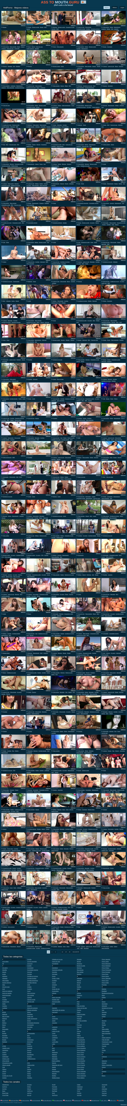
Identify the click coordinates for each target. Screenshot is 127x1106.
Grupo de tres (106, 242)
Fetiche (34, 144)
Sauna (103, 1001)
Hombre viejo (55, 999)
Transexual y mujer (107, 1042)
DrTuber (29, 1084)
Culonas (105, 66)
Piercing (5, 66)
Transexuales (16, 281)
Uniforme (104, 1056)
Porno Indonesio (81, 1075)
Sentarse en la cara (31, 87)
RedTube (54, 1091)
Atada (4, 1004)
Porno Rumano (106, 972)
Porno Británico (81, 1050)
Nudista (79, 987)
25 (66, 952)
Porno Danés (80, 1058)
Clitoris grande (106, 144)
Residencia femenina (107, 993)
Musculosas (13, 946)
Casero (103, 557)
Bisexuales (5, 1029)
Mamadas (59, 125)
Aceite (62, 66)
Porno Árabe (105, 982)
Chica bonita (88, 27)
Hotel (113, 224)
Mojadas (37, 48)
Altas (3, 984)
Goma (53, 976)
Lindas (78, 166)
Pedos (78, 1012)
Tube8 (78, 1084)
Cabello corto (105, 850)
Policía (79, 1035)
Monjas (79, 961)
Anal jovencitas (6, 995)
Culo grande (10, 438)
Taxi (103, 1027)
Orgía (91, 242)
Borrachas (5, 1037)
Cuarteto (55, 946)
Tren (103, 1048)
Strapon (94, 66)
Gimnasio (35, 379)
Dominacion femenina (83, 203)
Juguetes (116, 29)
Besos (18, 46)
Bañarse (30, 125)
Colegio (4, 1078)
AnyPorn (4, 1087)
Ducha (13, 301)
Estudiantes (30, 1054)
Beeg (3, 1091)
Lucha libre (55, 1042)
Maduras (59, 809)
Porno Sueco (105, 976)
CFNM (4, 1046)
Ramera (72, 340)
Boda (3, 1031)
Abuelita (4, 970)
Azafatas (4, 1008)
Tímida (104, 1050)
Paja (4, 144)
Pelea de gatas (81, 1014)
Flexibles (109, 224)
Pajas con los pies (81, 420)
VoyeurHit (104, 1084)
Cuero (29, 991)
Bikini (3, 1027)
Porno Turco (105, 980)
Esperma (29, 1046)
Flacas (41, 164)
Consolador (110, 496)
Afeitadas (10, 66)
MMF (17, 126)
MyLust (29, 1095)
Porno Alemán (81, 1044)
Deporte (19, 946)
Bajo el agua (5, 1016)
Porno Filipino (80, 1063)
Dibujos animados (32, 1010)
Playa (78, 1033)
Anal (61, 438)
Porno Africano (81, 1042)
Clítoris (112, 144)
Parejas (104, 224)
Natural (28, 29)
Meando (119, 457)
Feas (28, 1067)
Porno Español (81, 1061)
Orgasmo (104, 29)
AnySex (4, 1089)
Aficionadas (105, 222)
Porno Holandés (81, 1071)
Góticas (103, 713)
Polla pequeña (60, 46)
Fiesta (54, 46)
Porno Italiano (80, 1078)
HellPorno (23, 25)
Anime (4, 997)
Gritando (54, 984)
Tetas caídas (6, 535)
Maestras (54, 1056)
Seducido (104, 1006)
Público (115, 398)
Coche (4, 1073)
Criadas (47, 829)
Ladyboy (54, 1029)
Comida (29, 959)
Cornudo (29, 972)
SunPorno (55, 1095)
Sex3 (53, 1093)
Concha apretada (5, 596)
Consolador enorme (93, 203)
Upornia (79, 1093)
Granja (54, 982)
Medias (108, 29)
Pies (13, 751)
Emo (79, 379)
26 (69, 952)
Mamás (37, 418)
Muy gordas (80, 972)
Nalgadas (79, 978)
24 (62, 952)
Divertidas (30, 1014)
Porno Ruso (105, 974)
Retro (103, 995)
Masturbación (117, 27)
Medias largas (55, 107)
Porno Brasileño (81, 1048)
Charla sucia (5, 1058)
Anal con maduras (7, 991)
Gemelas (54, 972)
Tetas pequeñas (10, 87)
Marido (43, 829)
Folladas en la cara (85, 166)
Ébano (66, 86)
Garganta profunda (95, 29)
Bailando (80, 125)
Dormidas (29, 1027)
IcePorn (29, 1093)
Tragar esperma (30, 48)
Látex (53, 1044)
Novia (29, 46)
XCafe (103, 1087)
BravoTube (5, 1093)
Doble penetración (66, 105)
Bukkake (4, 1042)
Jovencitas (16, 48)
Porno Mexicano (106, 963)
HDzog (29, 1089)
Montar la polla (35, 27)
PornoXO (54, 1089)
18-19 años (5, 961)
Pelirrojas (94, 301)
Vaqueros (104, 1061)
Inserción (54, 1008)
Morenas (55, 27)
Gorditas (117, 829)
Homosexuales (56, 1001)
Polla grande (36, 125)
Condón (29, 965)
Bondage (4, 1035)
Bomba (112, 868)
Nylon (111, 457)
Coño (28, 984)
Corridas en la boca (81, 107)
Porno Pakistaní (106, 965)
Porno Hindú (80, 1069)
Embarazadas (31, 1033)
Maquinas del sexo (57, 1065)
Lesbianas (13, 86)
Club (79, 183)
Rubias (29, 27)
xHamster (104, 1089)
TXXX (78, 1091)
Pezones (79, 1025)
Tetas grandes (13, 46)
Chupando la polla (70, 27)
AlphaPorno (5, 1084)
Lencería (112, 203)
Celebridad (5, 1056)
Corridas (88, 29)
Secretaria (109, 46)
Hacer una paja (81, 477)
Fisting (20, 398)
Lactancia (54, 1027)
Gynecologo (55, 991)
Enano (29, 1037)
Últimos (115, 7)
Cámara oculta (85, 770)
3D (3, 963)
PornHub (54, 1087)
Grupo (72, 105)
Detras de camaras (32, 1008)
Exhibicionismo (31, 1058)
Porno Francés (65, 126)
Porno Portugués (106, 970)
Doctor (79, 770)
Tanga (33, 496)
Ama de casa (6, 987)
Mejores (107, 7)
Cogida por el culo (7, 125)
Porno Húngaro (81, 1073)
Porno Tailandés (106, 978)
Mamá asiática (56, 1061)
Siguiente (75, 952)
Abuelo (4, 972)
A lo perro (89, 107)
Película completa (82, 1020)
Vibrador (103, 205)
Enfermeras (30, 1039)
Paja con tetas (60, 379)
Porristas (5, 711)
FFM (38, 439)
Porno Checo (80, 1052)
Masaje (4, 27)
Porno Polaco (105, 968)
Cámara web (105, 733)
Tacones (53, 29)
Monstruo (79, 963)
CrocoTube (5, 1095)
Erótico (9, 516)
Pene (78, 1023)
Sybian (104, 1016)
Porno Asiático (6, 86)
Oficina (104, 301)
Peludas (3, 694)
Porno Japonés (106, 959)
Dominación (81, 555)
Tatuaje (98, 66)
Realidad (54, 146)
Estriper (38, 107)
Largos (122, 7)
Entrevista (30, 1042)
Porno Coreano (81, 1056)
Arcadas (65, 222)
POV (18, 144)
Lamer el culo (81, 27)
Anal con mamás (6, 993)
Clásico (4, 1069)
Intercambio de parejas (58, 1010)
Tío (103, 1052)
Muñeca (55, 496)
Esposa (90, 400)
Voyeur (104, 1067)
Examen (34, 692)
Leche (53, 1033)
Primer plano (6, 790)
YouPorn (104, 1091)
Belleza (86, 144)
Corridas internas (56, 478)
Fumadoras (44, 144)
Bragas (104, 46)
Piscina (66, 183)
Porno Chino (80, 1054)
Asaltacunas (5, 1001)
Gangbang (55, 968)
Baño (3, 1020)
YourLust (104, 1093)
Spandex (104, 1012)
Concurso (29, 963)
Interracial (12, 126)
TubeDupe (80, 1087)
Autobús (4, 1006)
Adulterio (4, 976)
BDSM (4, 1012)
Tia (102, 1035)
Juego (53, 1020)
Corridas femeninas (19, 87)
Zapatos (5, 731)
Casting (93, 496)
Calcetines (5, 1050)
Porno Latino (105, 961)
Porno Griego (80, 1067)
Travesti (104, 1046)
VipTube (79, 1095)
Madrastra (55, 1052)
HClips (29, 1087)
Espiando (29, 1048)
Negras (62, 86)
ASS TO (54, 2)
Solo (112, 29)
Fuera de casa (10, 48)
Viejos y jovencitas (107, 1065)
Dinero (29, 1012)
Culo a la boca (11, 927)
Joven (53, 1016)
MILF (45, 27)
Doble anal (104, 283)
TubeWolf (79, 1089)
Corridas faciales (5, 126)
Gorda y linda (55, 978)
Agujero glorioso (6, 982)
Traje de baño (105, 1039)
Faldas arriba (30, 1065)
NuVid (53, 1084)
